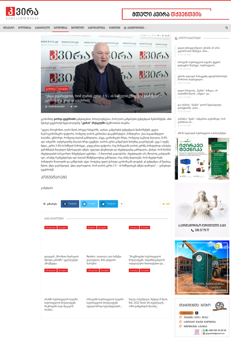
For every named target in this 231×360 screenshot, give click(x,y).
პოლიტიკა (24, 28)
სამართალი (42, 28)
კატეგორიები (134, 28)
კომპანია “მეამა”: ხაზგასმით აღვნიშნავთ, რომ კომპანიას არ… (201, 121)
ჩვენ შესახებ (9, 347)
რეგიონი (114, 28)
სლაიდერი (63, 88)
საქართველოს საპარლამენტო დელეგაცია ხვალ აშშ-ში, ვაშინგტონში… (18, 91)
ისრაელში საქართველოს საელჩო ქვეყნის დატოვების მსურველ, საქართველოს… (199, 65)
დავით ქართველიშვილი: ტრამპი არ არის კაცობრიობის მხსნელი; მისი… (199, 50)
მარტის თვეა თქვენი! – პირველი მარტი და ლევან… (27, 155)
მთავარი (8, 28)
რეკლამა (24, 347)
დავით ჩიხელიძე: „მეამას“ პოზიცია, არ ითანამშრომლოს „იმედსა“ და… (198, 93)
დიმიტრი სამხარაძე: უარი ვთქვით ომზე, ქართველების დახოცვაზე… (18, 114)
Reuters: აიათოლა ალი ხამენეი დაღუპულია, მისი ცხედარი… (27, 70)
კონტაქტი (38, 347)
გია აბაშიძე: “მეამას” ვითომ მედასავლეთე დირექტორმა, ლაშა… (199, 107)
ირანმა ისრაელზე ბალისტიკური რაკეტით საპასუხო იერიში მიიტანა (27, 51)
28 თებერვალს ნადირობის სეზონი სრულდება (27, 220)
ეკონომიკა (60, 28)
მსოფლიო (77, 28)
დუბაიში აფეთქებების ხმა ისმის (26, 239)
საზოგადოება (96, 28)
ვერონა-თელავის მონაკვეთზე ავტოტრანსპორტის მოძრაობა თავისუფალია (202, 79)
